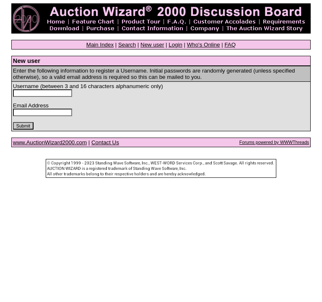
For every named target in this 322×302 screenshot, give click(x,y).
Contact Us (105, 142)
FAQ (230, 45)
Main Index (100, 45)
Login (175, 45)
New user (152, 45)
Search (127, 45)
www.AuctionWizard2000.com (50, 142)
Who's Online (203, 45)
